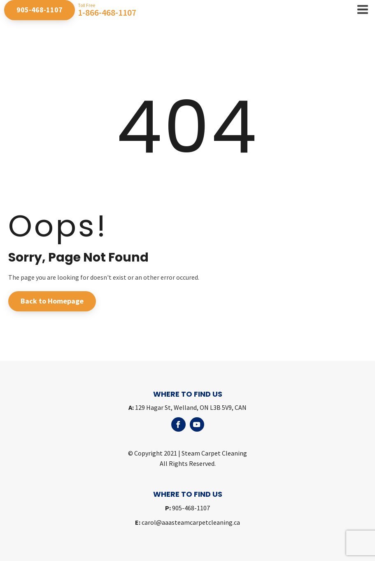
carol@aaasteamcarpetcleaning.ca (187, 522)
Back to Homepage (52, 301)
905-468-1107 (39, 9)
